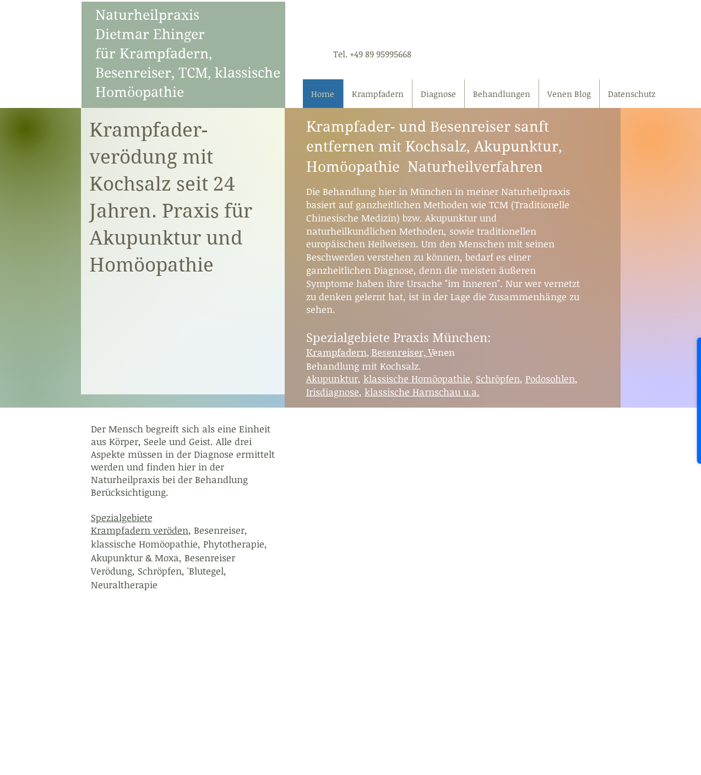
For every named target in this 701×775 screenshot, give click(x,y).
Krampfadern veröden (139, 530)
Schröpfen (498, 378)
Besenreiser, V (402, 352)
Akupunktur (332, 378)
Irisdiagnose (332, 392)
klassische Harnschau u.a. (422, 392)
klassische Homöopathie (416, 378)
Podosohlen (550, 378)
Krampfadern (336, 352)
